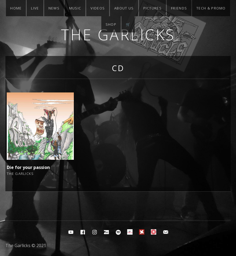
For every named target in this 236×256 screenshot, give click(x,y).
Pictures (152, 8)
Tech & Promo (211, 8)
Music (75, 8)
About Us (124, 8)
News (54, 8)
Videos (98, 8)
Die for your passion (28, 167)
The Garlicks (118, 34)
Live (35, 8)
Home (16, 8)
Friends (179, 8)
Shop (111, 24)
